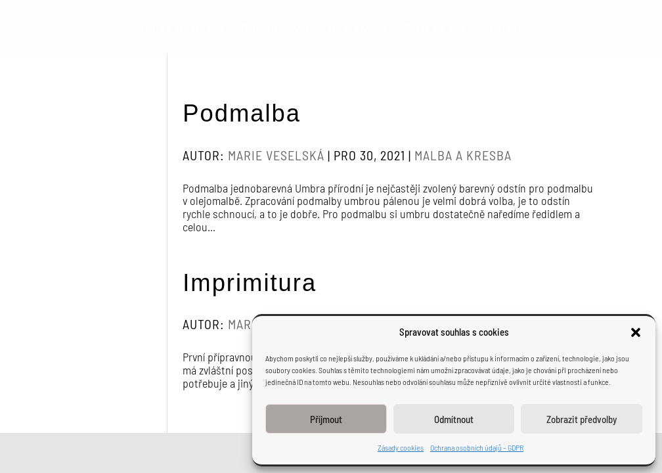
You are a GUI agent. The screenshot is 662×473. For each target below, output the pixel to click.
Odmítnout (454, 419)
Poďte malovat (275, 29)
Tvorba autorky (175, 29)
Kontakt (502, 29)
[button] (635, 332)
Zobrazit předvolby (581, 419)
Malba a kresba (463, 155)
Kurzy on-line (435, 29)
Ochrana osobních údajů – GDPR (476, 447)
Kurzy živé (350, 29)
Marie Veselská (276, 155)
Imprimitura (250, 282)
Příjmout (326, 419)
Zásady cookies (401, 447)
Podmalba (242, 113)
